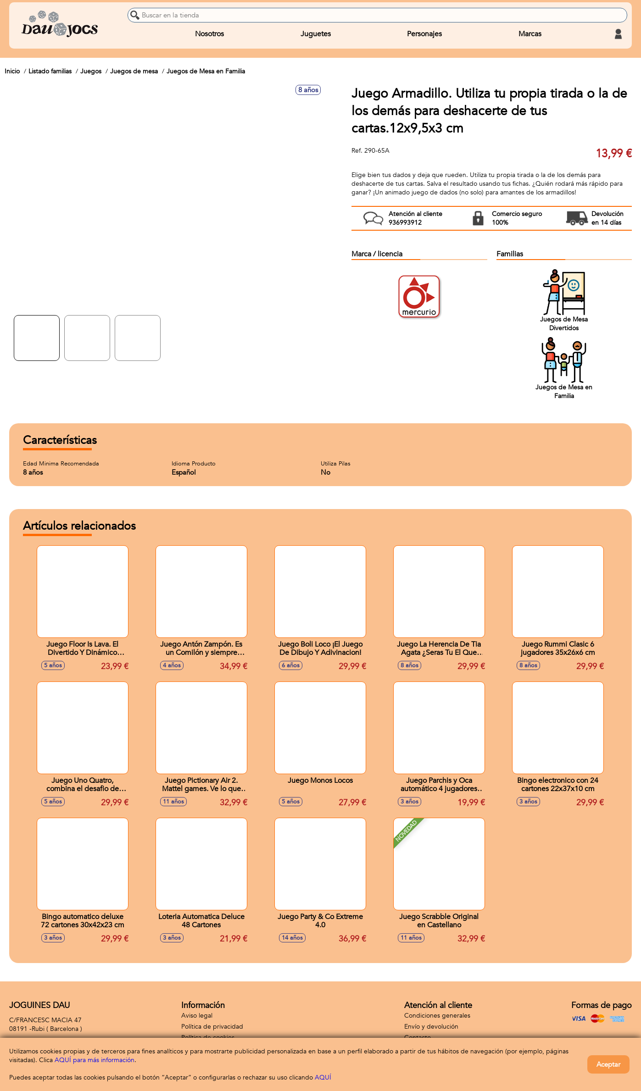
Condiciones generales (437, 1015)
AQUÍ (323, 1077)
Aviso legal (196, 1015)
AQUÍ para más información (94, 1060)
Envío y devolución (431, 1026)
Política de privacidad (212, 1026)
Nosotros (209, 34)
